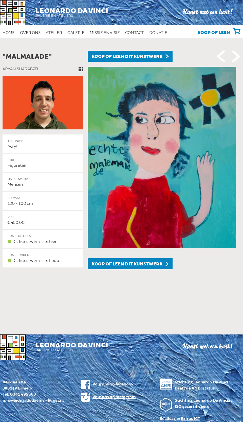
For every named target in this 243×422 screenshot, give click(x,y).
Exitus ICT (190, 418)
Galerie (75, 32)
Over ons (30, 32)
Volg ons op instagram (114, 397)
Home (9, 32)
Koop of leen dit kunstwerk (126, 57)
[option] (121, 160)
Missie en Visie (105, 32)
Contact (134, 32)
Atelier (54, 32)
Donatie (158, 32)
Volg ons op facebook (113, 384)
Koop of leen (213, 33)
